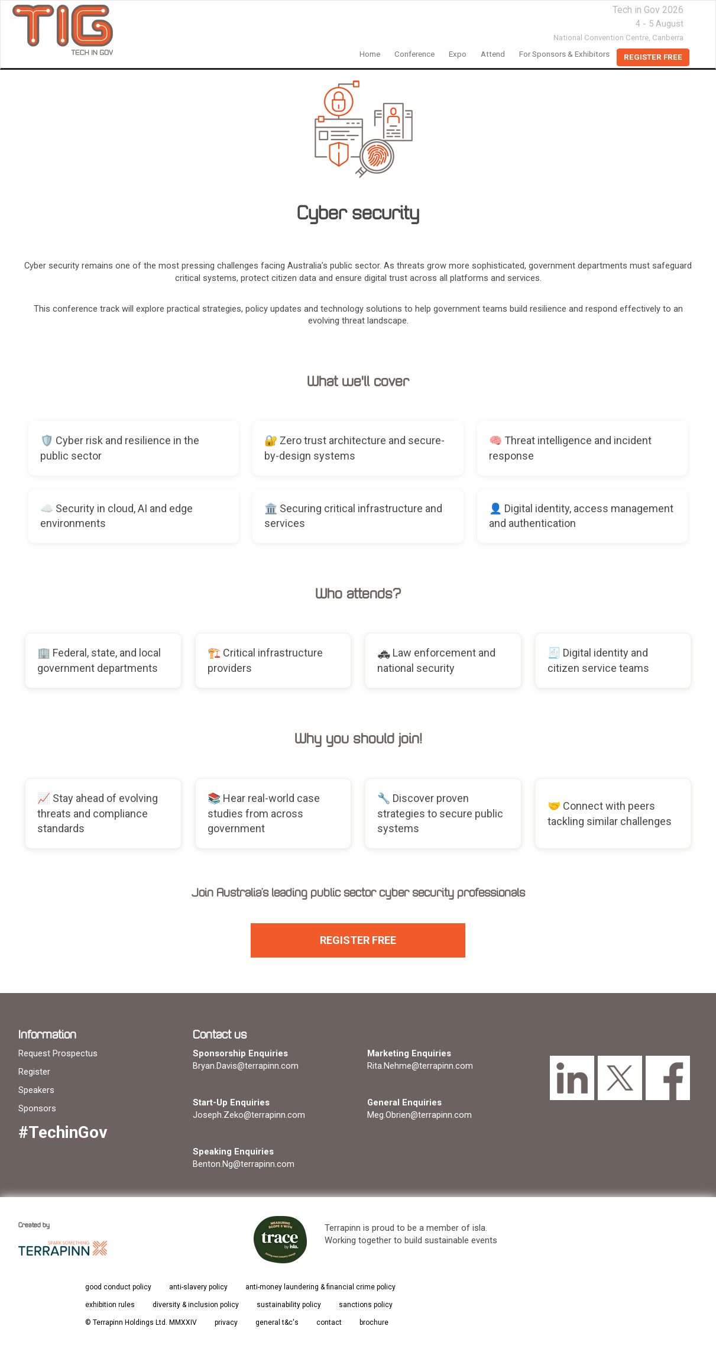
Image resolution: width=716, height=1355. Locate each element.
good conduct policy (118, 1287)
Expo (457, 54)
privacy (226, 1322)
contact (329, 1322)
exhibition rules (110, 1305)
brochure (373, 1322)
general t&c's (277, 1322)
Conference (414, 54)
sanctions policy (366, 1305)
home (369, 54)
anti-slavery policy (198, 1287)
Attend (493, 54)
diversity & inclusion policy (196, 1305)
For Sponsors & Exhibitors (564, 54)
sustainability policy (289, 1305)
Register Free (653, 57)
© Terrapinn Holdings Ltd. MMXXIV (141, 1322)
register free (358, 940)
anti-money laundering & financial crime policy (320, 1287)
